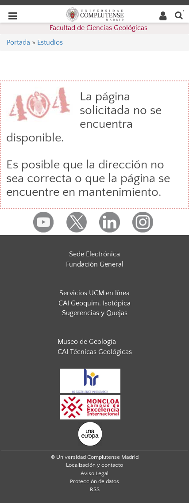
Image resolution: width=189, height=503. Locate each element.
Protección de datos (94, 481)
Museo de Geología (87, 342)
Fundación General (94, 264)
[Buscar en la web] (179, 15)
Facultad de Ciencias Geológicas (98, 28)
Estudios (50, 42)
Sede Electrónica (94, 254)
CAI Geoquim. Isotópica (94, 303)
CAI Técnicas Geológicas (95, 352)
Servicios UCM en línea (94, 293)
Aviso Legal (94, 473)
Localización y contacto (94, 465)
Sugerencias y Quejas (94, 313)
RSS (95, 489)
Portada (18, 42)
